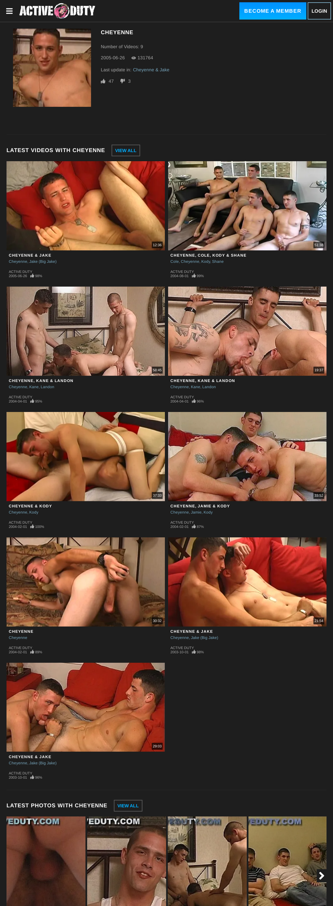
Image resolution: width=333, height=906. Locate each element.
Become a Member (272, 11)
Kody (205, 261)
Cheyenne (18, 261)
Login (319, 11)
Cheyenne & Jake (151, 69)
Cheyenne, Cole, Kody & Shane (208, 255)
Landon (47, 387)
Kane (34, 387)
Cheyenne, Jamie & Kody (200, 506)
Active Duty (20, 272)
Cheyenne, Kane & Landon (41, 380)
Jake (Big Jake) (43, 261)
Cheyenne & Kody (30, 506)
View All (126, 150)
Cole (174, 261)
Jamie (196, 512)
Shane (218, 261)
